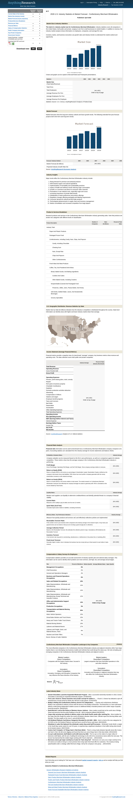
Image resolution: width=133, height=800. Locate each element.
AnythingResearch (56, 434)
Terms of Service (12, 797)
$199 (39, 48)
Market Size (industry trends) (16, 16)
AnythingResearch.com (118, 797)
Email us (108, 2)
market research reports (90, 760)
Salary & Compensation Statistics (17, 28)
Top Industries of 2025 (117, 5)
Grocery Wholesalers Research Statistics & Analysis (62, 770)
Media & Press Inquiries (31, 797)
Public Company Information (16, 30)
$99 (33, 48)
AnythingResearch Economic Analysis (63, 169)
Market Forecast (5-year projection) (18, 18)
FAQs (101, 2)
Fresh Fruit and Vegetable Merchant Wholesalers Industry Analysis (68, 789)
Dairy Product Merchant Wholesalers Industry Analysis (64, 777)
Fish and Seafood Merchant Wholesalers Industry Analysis (66, 784)
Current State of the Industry (16, 14)
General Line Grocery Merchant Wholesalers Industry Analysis (67, 772)
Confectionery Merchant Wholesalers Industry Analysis (64, 782)
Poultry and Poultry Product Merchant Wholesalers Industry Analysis (69, 780)
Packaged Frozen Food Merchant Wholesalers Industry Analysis (67, 775)
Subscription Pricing (91, 2)
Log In (82, 2)
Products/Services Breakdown (16, 21)
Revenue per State (13, 23)
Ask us (101, 760)
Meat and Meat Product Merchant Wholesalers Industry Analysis (67, 787)
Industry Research (103, 5)
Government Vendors (14, 35)
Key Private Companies (14, 33)
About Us (21, 797)
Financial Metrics (13, 25)
